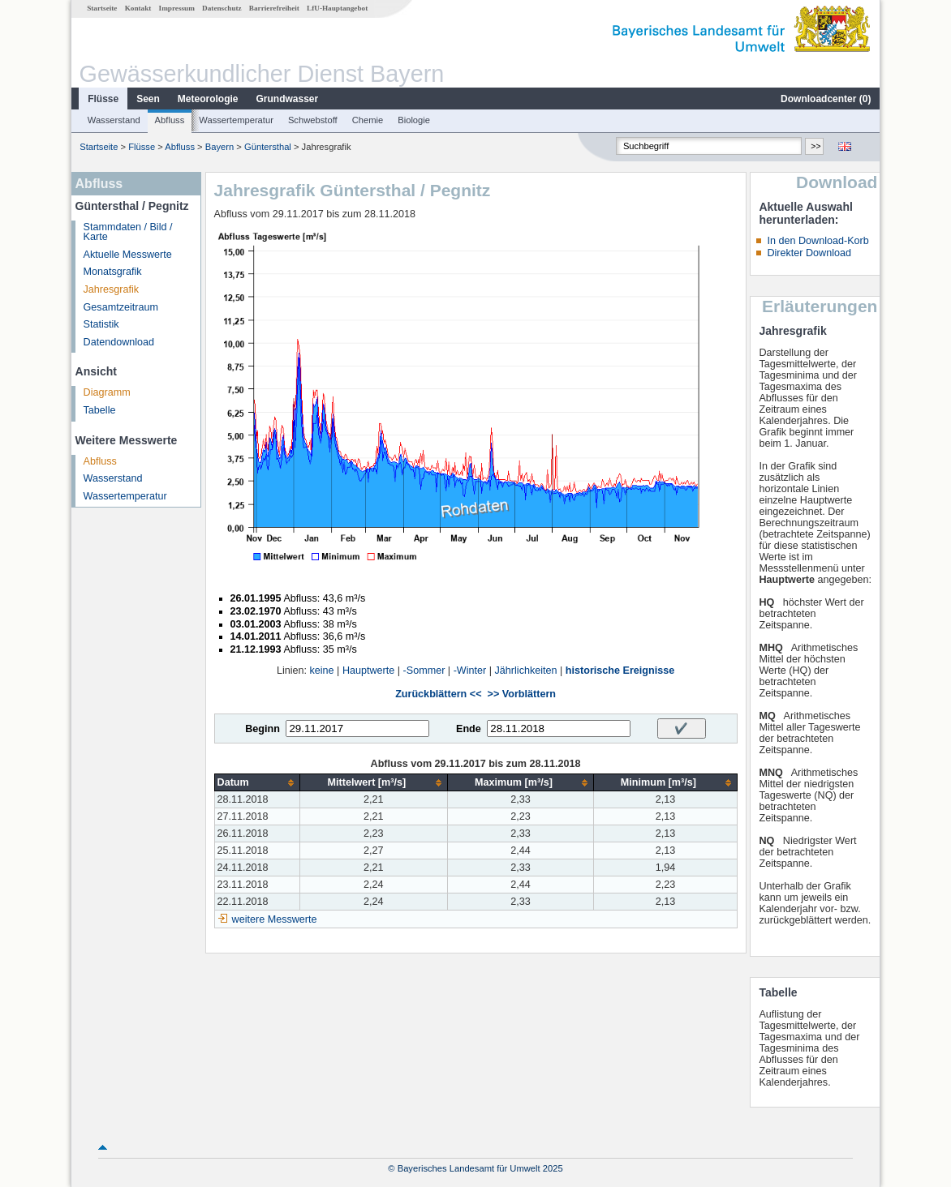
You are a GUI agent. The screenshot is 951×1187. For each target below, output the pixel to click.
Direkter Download (809, 253)
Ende (468, 729)
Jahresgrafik (112, 289)
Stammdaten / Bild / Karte (128, 232)
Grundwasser (287, 99)
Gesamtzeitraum (121, 307)
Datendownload (119, 342)
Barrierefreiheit (274, 8)
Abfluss (170, 120)
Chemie (368, 120)
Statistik (101, 324)
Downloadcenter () (826, 99)
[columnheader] (256, 782)
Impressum (177, 8)
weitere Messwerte (274, 919)
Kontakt (138, 8)
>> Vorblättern (522, 694)
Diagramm (107, 392)
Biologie (414, 120)
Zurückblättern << (438, 694)
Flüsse (103, 99)
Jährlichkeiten (526, 670)
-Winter (470, 670)
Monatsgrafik (113, 271)
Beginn (262, 729)
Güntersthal (267, 147)
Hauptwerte (368, 670)
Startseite (102, 8)
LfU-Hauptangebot (337, 8)
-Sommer (424, 670)
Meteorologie (208, 99)
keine (322, 670)
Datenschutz (222, 8)
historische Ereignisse (620, 670)
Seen (148, 99)
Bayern (219, 147)
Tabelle (100, 410)
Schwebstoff (313, 120)
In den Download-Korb (817, 240)
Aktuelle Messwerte (128, 254)
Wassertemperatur (236, 120)
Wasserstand (114, 120)
